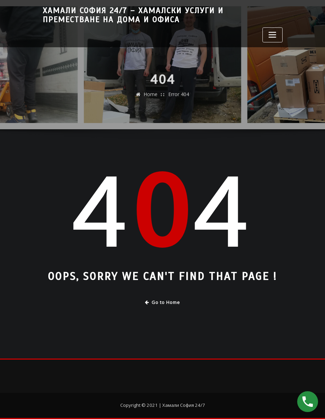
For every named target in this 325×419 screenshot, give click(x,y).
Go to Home (162, 302)
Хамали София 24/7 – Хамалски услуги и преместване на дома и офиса (133, 15)
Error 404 (178, 99)
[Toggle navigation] (272, 35)
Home (150, 99)
